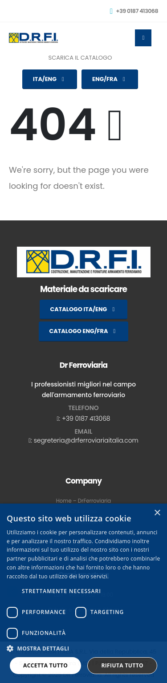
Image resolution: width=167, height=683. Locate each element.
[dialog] (83, 593)
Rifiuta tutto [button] (122, 665)
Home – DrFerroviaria (83, 500)
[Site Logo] (33, 38)
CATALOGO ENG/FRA (83, 331)
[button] (83, 649)
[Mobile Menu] (143, 37)
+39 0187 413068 (86, 418)
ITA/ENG (49, 79)
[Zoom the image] (84, 251)
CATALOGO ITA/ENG (83, 309)
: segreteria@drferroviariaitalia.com (84, 440)
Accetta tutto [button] (45, 665)
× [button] (157, 513)
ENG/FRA (109, 79)
